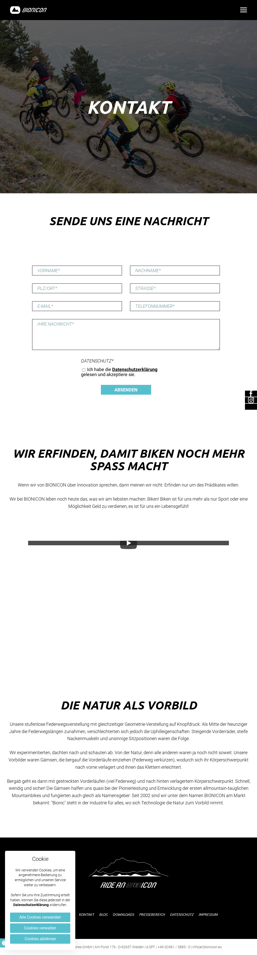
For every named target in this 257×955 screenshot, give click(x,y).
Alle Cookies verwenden (40, 917)
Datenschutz (97, 361)
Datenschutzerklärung (31, 905)
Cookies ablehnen (40, 938)
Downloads (123, 914)
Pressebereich (152, 914)
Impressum (208, 914)
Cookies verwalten (40, 928)
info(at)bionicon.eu (207, 947)
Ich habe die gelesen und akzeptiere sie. (119, 372)
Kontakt (86, 914)
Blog (103, 914)
